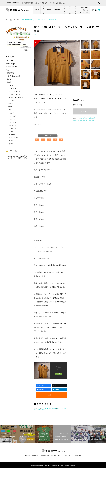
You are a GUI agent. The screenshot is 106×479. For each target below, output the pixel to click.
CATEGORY (10, 60)
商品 (65, 408)
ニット (11, 131)
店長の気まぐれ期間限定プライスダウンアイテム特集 (75, 10)
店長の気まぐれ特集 (14, 76)
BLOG (49, 10)
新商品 (43, 409)
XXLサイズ (12, 125)
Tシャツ (11, 110)
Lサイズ (12, 113)
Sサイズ (12, 119)
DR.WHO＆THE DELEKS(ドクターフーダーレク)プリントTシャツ (18, 158)
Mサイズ (43, 408)
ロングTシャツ (13, 137)
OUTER (10, 85)
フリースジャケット (15, 94)
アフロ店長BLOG (11, 67)
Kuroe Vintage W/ (11, 64)
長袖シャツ (12, 144)
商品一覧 (43, 10)
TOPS (48, 408)
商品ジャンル (37, 409)
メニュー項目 (70, 10)
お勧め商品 (53, 408)
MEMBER (57, 10)
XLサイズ (13, 122)
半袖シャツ (60, 408)
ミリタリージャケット (16, 97)
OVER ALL (11, 100)
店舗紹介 (64, 10)
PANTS (10, 104)
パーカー (12, 134)
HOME (37, 10)
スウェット (12, 128)
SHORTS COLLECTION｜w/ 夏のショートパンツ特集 (83, 10)
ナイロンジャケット (15, 91)
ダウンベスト (13, 88)
